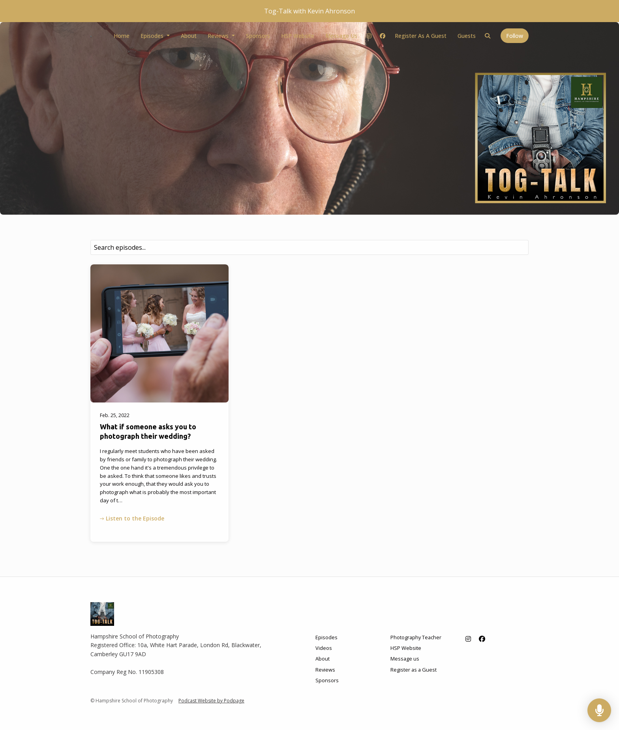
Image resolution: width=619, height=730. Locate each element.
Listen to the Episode (132, 518)
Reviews (219, 35)
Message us (341, 35)
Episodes (153, 35)
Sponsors (258, 35)
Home (121, 35)
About (189, 35)
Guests (467, 35)
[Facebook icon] (482, 639)
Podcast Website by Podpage (211, 700)
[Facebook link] (382, 35)
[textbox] (309, 247)
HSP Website (297, 35)
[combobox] (309, 247)
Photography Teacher (415, 637)
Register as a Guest (420, 35)
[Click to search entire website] (488, 35)
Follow (514, 35)
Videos (323, 647)
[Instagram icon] (468, 639)
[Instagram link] (369, 35)
